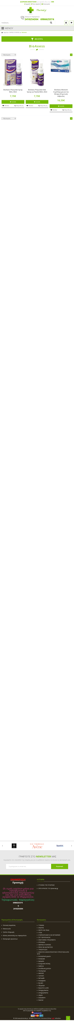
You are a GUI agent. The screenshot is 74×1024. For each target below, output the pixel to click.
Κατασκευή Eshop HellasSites (51, 1018)
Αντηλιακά (41, 959)
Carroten (40, 976)
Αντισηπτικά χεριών (44, 956)
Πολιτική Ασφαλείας (8, 925)
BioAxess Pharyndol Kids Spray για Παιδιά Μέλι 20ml (37, 91)
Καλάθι (13, 102)
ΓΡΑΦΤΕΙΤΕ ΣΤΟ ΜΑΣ (37, 856)
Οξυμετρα (41, 985)
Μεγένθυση (18, 106)
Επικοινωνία (46, 4)
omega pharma (42, 993)
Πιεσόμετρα (41, 971)
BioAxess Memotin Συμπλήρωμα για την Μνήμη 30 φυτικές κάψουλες (61, 93)
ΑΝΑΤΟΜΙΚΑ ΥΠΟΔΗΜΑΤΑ (46, 940)
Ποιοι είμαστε (35, 4)
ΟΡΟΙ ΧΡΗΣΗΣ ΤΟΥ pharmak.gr (47, 888)
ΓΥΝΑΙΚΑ (40, 925)
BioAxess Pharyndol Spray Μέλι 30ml (12, 91)
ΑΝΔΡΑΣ (40, 928)
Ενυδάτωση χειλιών (44, 968)
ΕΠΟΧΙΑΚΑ (41, 942)
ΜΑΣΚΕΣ (40, 973)
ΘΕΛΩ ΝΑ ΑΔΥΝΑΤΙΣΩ (45, 947)
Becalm (40, 983)
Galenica (40, 966)
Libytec (40, 995)
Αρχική (26, 4)
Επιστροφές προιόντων (9, 939)
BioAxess (24, 32)
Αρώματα (40, 961)
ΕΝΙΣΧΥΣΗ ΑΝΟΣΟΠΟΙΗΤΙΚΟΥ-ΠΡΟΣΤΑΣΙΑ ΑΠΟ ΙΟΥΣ (53, 953)
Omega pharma (42, 990)
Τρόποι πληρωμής (7, 932)
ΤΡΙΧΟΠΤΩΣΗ (42, 949)
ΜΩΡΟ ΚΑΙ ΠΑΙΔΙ (43, 930)
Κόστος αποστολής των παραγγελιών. (14, 935)
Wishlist (6, 106)
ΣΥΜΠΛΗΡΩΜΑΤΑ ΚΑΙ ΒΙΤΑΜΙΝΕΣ (48, 935)
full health (40, 978)
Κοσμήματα (41, 981)
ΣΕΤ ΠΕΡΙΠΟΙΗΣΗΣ (43, 937)
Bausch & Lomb (43, 988)
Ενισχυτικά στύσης (43, 963)
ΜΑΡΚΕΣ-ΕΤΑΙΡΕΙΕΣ (14, 32)
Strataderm (41, 998)
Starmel (40, 1000)
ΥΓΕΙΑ (39, 932)
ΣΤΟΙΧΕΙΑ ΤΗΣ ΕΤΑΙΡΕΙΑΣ (46, 885)
